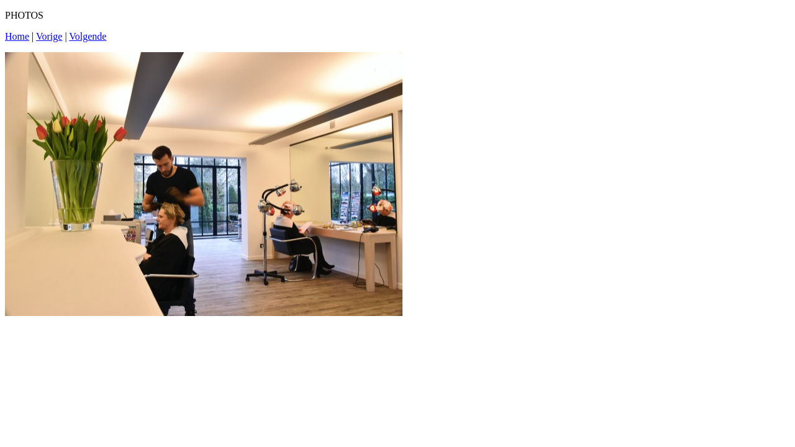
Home (17, 36)
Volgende (87, 36)
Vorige (49, 36)
